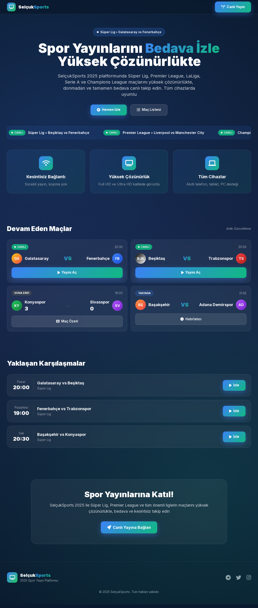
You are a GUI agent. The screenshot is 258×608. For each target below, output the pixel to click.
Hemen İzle (108, 110)
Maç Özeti (67, 327)
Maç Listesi (150, 110)
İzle (233, 392)
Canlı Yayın (231, 7)
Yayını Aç (67, 278)
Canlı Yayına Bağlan (129, 534)
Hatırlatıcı (191, 325)
